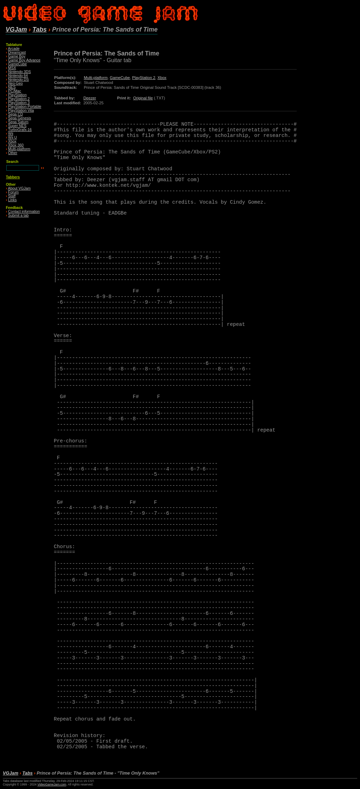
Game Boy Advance (24, 60)
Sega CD (15, 114)
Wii (10, 134)
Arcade (14, 49)
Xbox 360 (16, 145)
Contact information (24, 211)
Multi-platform (19, 149)
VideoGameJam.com (51, 784)
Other (12, 153)
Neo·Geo (15, 83)
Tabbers (13, 177)
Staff (11, 196)
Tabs (39, 29)
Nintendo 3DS (19, 72)
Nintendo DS (18, 79)
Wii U (12, 137)
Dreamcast (17, 52)
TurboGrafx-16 (20, 130)
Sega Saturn (18, 122)
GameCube (17, 64)
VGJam (16, 29)
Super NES (17, 126)
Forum (13, 192)
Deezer (89, 98)
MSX (12, 68)
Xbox (12, 141)
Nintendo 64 (18, 76)
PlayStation (17, 95)
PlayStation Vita (21, 110)
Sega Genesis (19, 118)
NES (11, 87)
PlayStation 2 (19, 99)
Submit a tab (18, 215)
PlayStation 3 (19, 103)
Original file (143, 98)
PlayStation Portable (24, 107)
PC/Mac (14, 91)
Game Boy (16, 56)
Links (12, 200)
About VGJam (19, 188)
